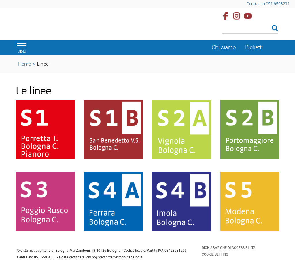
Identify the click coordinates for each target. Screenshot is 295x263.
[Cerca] (250, 29)
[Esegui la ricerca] (275, 28)
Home (24, 63)
